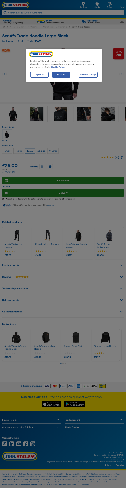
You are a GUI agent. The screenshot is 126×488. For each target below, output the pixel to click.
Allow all (61, 74)
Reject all (39, 74)
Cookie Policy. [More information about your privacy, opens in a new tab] (58, 67)
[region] (64, 65)
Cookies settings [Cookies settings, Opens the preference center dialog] (88, 74)
